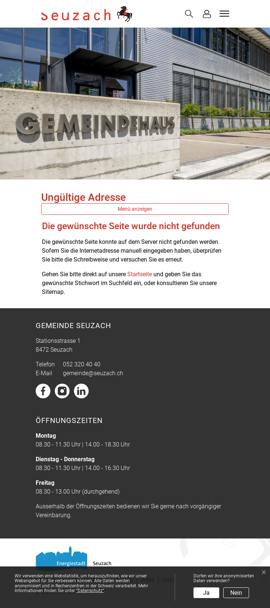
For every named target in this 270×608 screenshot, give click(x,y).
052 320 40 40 (81, 364)
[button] (189, 14)
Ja (206, 592)
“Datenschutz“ (90, 590)
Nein (236, 592)
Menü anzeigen (135, 209)
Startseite (139, 274)
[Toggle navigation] (223, 13)
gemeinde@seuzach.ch (93, 373)
